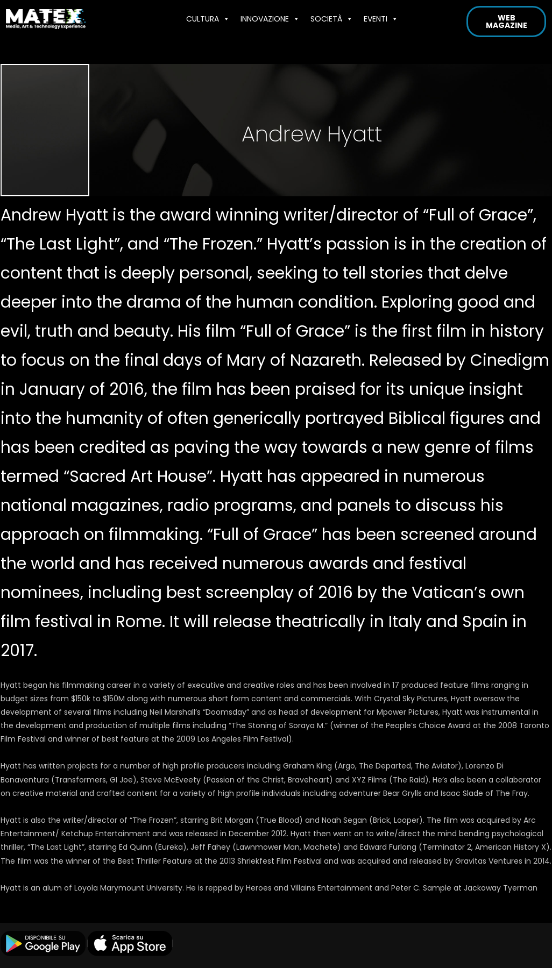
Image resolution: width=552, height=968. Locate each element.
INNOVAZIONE (270, 19)
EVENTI (381, 19)
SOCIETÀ (331, 19)
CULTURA (208, 19)
